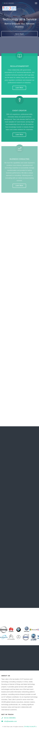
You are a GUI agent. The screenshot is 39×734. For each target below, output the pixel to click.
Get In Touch (19, 34)
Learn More (19, 88)
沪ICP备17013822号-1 (30, 726)
